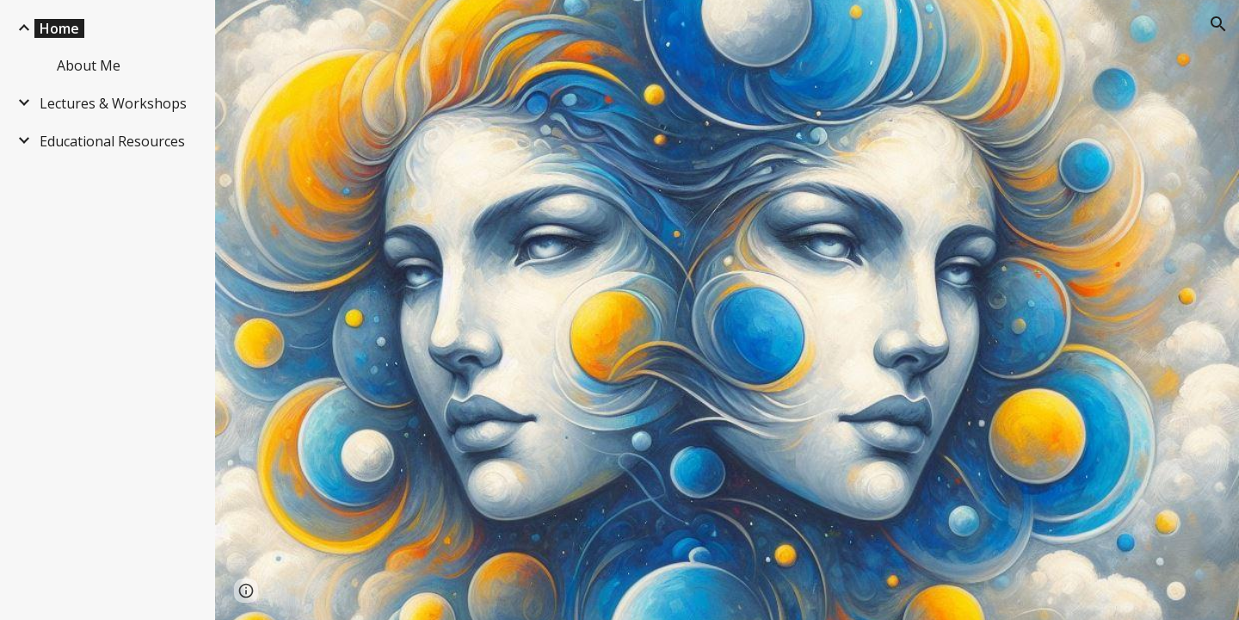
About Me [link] (88, 65)
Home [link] (59, 28)
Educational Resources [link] (112, 141)
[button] (1218, 24)
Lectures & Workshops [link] (113, 103)
